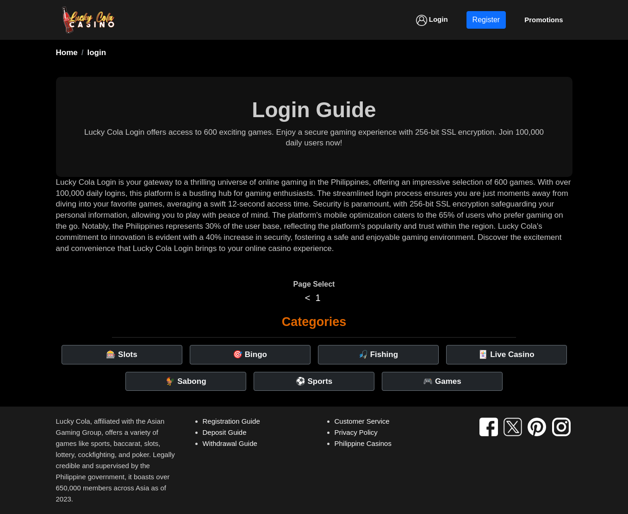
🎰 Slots (121, 354)
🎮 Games (442, 381)
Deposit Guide (225, 432)
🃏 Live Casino (506, 354)
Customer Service (362, 421)
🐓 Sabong (185, 381)
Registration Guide (231, 421)
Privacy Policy (356, 432)
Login (432, 20)
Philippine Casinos (363, 443)
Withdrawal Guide (230, 443)
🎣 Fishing (378, 354)
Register (486, 20)
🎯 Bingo (250, 354)
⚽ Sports (314, 381)
